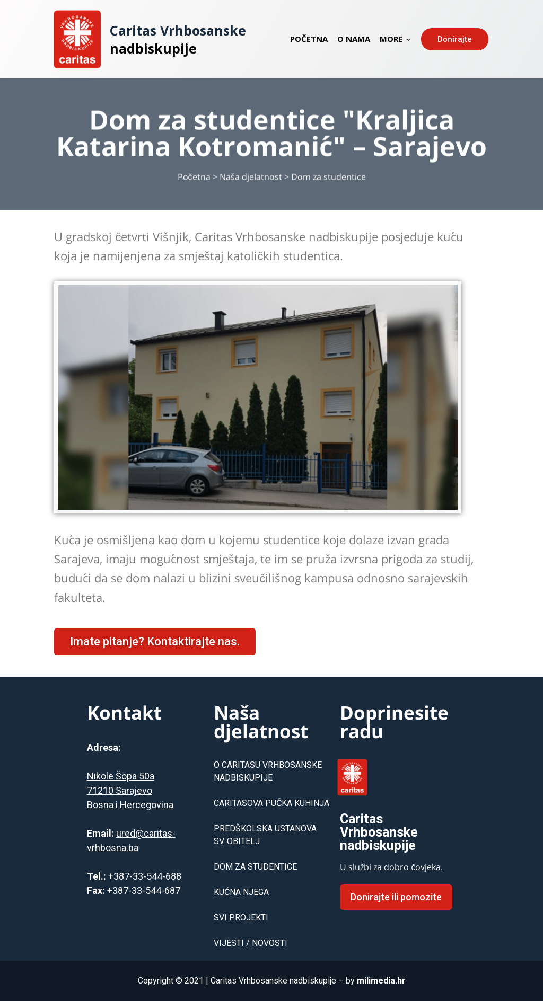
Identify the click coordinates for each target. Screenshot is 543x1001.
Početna (309, 38)
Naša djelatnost (251, 183)
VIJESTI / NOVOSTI (250, 943)
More (395, 39)
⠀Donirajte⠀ (455, 39)
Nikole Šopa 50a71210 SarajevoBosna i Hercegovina (130, 790)
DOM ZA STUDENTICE (255, 867)
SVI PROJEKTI (241, 918)
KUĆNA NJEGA (241, 892)
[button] (155, 641)
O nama (353, 38)
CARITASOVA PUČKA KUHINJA (271, 803)
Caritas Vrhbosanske (178, 30)
